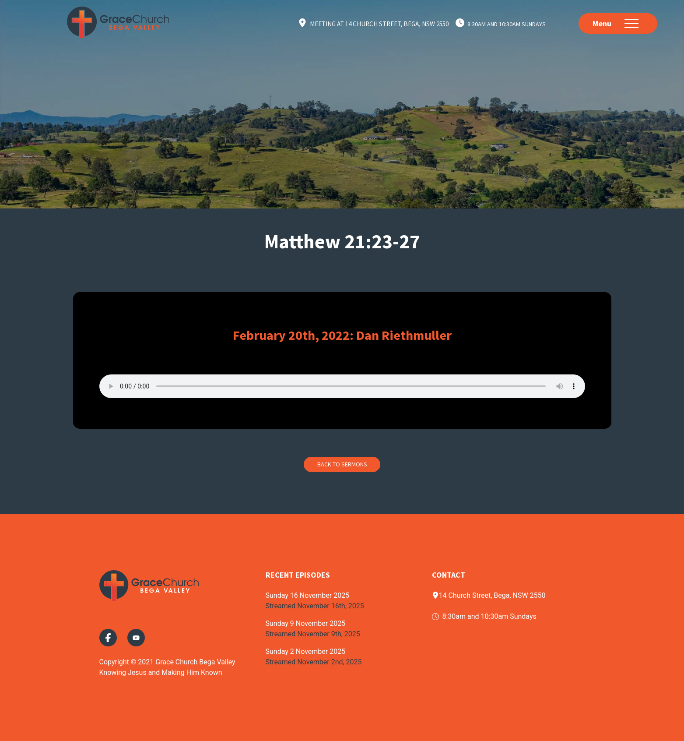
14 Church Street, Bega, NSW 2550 (489, 595)
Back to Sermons (342, 464)
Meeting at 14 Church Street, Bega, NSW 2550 (379, 24)
